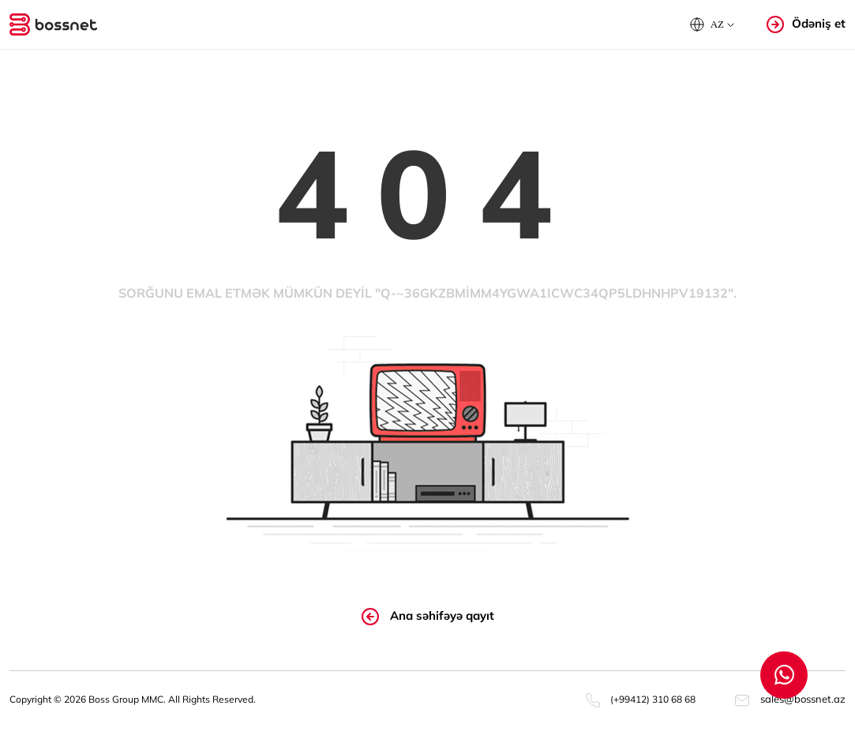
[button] (712, 24)
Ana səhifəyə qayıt (428, 616)
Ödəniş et (806, 24)
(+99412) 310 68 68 (641, 699)
